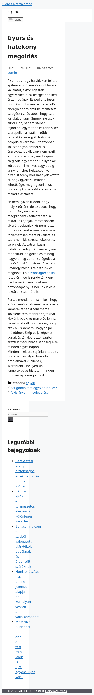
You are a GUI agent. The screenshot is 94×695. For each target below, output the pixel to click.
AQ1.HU (13, 12)
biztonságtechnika (41, 273)
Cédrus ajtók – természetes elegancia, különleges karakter (25, 506)
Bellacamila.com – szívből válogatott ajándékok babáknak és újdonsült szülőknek (28, 546)
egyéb (30, 383)
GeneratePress (56, 691)
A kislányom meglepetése (30, 392)
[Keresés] (10, 419)
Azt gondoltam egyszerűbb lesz (34, 388)
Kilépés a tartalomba (17, 4)
